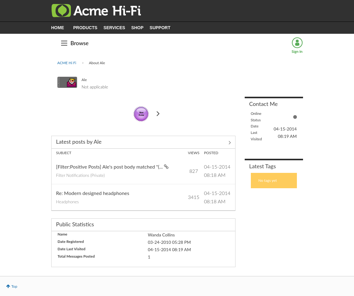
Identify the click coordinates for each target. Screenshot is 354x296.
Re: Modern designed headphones (92, 193)
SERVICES (114, 27)
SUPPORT (160, 27)
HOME (57, 27)
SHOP (137, 27)
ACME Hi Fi (66, 62)
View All (143, 143)
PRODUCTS (85, 27)
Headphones (67, 201)
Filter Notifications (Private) (80, 175)
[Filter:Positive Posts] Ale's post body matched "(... (110, 166)
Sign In (297, 51)
